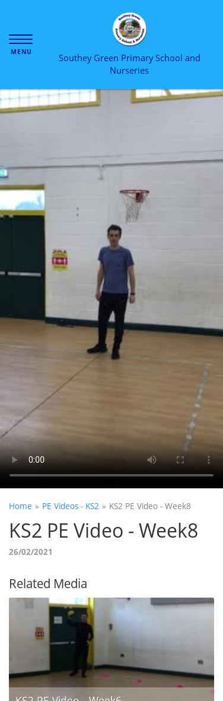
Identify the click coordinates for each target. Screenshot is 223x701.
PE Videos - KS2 (70, 505)
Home (20, 505)
